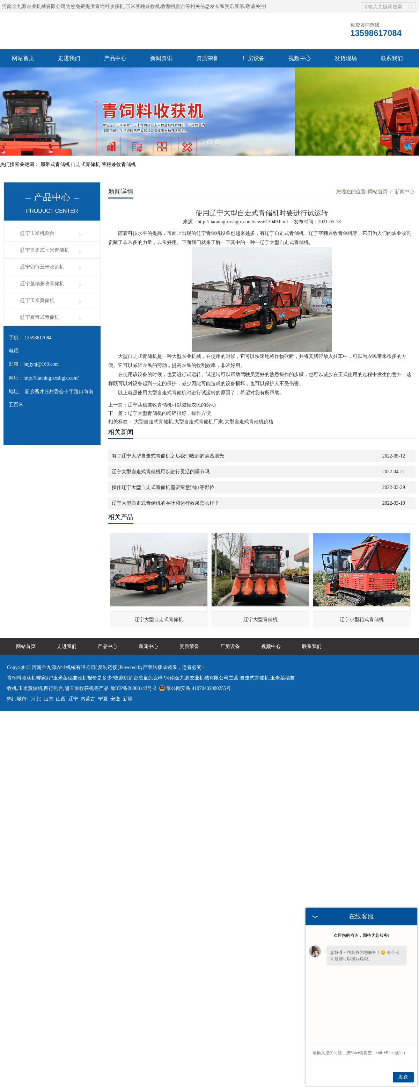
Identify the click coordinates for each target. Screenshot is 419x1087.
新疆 (128, 680)
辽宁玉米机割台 (37, 215)
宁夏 (103, 680)
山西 (61, 680)
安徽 (115, 680)
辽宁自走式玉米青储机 (44, 232)
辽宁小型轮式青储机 (362, 601)
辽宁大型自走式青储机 (158, 601)
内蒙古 (88, 680)
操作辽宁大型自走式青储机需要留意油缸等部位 (163, 469)
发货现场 (346, 58)
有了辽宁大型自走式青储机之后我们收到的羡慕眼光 (168, 437)
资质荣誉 (207, 58)
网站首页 (23, 58)
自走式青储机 (86, 146)
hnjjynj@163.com (41, 345)
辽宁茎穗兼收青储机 (42, 265)
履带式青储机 (56, 146)
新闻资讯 (161, 58)
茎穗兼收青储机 (119, 146)
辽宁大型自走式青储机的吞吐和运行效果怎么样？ (165, 485)
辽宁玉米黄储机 (37, 282)
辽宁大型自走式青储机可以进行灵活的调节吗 (161, 453)
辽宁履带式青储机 (39, 299)
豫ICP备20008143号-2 (133, 670)
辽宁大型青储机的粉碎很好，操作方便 (169, 395)
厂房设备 (253, 58)
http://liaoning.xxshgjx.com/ (51, 359)
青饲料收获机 (109, 6)
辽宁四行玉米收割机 (42, 248)
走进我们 (69, 58)
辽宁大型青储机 (260, 601)
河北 (36, 680)
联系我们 (392, 58)
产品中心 (115, 58)
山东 (48, 680)
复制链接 (107, 649)
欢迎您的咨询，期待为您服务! (361, 935)
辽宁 (73, 680)
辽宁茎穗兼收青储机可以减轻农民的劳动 (172, 386)
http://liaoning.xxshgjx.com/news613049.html (243, 203)
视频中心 (299, 58)
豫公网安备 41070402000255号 (195, 670)
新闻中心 (404, 173)
